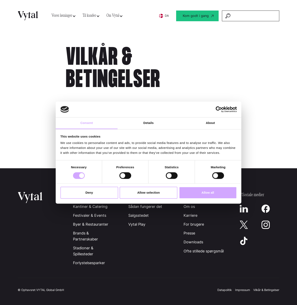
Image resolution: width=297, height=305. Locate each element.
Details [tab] (148, 123)
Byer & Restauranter (90, 224)
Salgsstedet (138, 215)
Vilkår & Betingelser (266, 290)
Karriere (190, 215)
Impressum (242, 290)
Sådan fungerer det (145, 206)
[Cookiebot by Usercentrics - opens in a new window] (219, 109)
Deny (89, 192)
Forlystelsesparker (89, 263)
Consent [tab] (86, 123)
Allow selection (148, 192)
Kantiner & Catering (90, 206)
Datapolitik (224, 290)
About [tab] (210, 123)
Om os (189, 206)
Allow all (208, 192)
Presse (189, 233)
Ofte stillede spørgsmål (204, 251)
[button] (64, 16)
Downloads (193, 242)
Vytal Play (136, 224)
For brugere (194, 224)
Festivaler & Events (89, 215)
